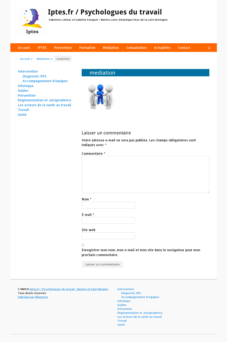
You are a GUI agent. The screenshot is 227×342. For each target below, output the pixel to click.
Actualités (162, 47)
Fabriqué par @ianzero (33, 297)
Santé (22, 114)
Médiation (111, 47)
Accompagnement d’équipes (45, 81)
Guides (23, 90)
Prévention (63, 47)
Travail (23, 110)
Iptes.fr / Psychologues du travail (105, 12)
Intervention (28, 71)
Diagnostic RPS (34, 76)
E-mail (88, 214)
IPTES (42, 47)
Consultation (136, 47)
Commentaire (93, 153)
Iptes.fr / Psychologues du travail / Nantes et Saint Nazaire (69, 289)
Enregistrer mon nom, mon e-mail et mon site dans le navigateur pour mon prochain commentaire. (141, 252)
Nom (86, 199)
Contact (184, 47)
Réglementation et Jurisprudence (44, 100)
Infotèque (26, 86)
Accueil (24, 47)
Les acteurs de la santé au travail (44, 105)
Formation (87, 47)
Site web (88, 230)
